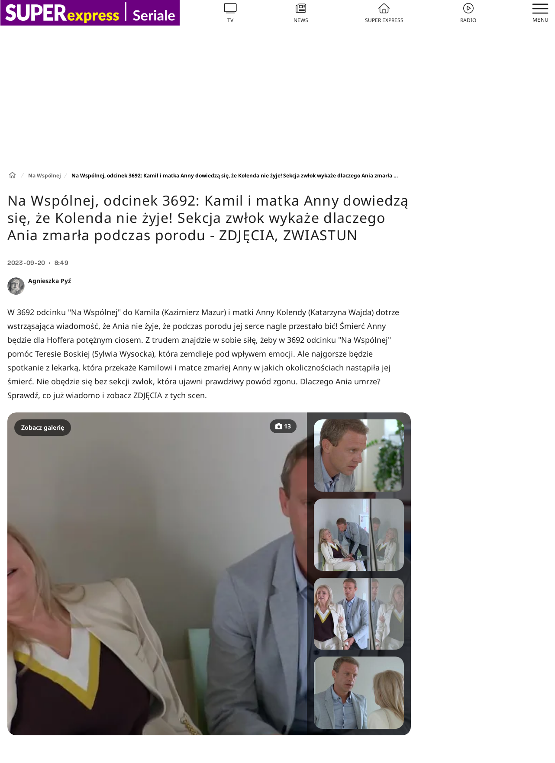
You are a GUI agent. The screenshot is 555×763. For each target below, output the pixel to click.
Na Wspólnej (44, 175)
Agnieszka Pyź (49, 281)
